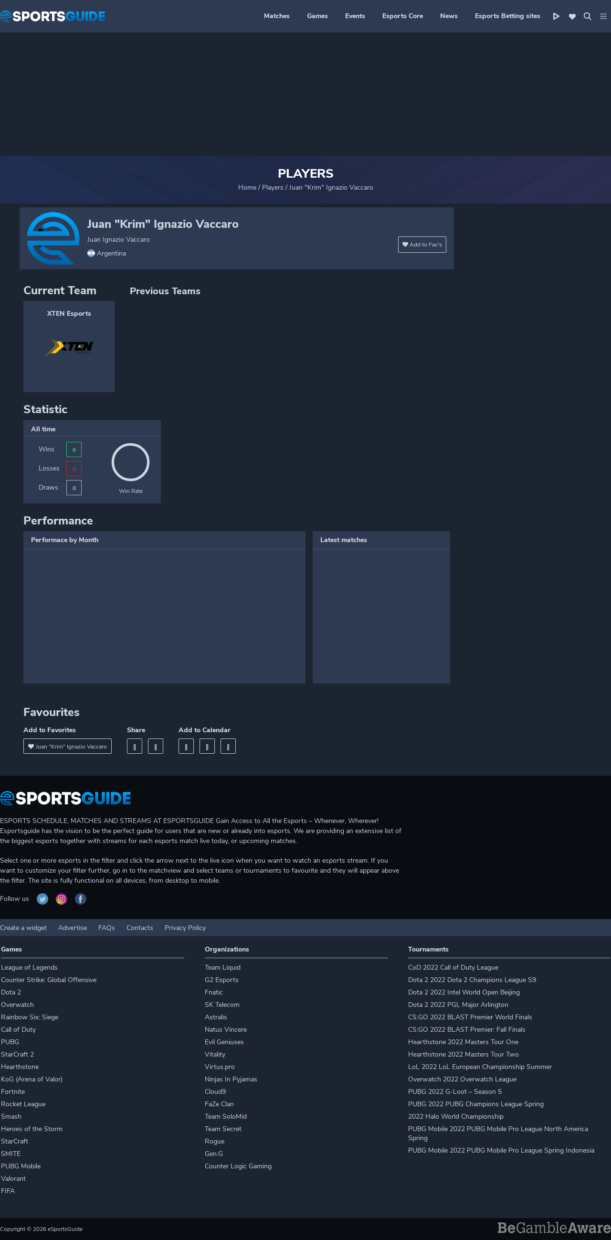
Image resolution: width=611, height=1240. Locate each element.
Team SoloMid (226, 1116)
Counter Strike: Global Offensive (48, 979)
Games (317, 16)
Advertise (72, 927)
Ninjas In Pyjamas (231, 1079)
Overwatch (17, 1004)
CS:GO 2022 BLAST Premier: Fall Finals (467, 1029)
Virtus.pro (220, 1066)
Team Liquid (223, 967)
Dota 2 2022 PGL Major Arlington (458, 1004)
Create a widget (23, 927)
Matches (277, 16)
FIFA (8, 1191)
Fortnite (13, 1091)
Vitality (215, 1054)
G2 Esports (222, 979)
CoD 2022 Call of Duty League (453, 967)
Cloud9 (215, 1091)
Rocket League (23, 1104)
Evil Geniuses (224, 1042)
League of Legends (29, 967)
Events (355, 16)
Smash (11, 1116)
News (449, 16)
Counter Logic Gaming (238, 1166)
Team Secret (223, 1128)
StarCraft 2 (17, 1054)
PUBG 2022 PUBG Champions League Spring (476, 1104)
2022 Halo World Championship (456, 1116)
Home (247, 187)
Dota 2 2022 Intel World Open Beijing (464, 992)
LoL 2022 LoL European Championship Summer (480, 1066)
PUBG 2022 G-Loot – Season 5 (455, 1091)
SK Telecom (222, 1004)
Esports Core (402, 16)
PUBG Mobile (21, 1166)
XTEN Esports (69, 313)
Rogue (214, 1141)
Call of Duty (18, 1029)
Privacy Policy (185, 927)
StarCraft (14, 1141)
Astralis (216, 1017)
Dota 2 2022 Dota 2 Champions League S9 (472, 979)
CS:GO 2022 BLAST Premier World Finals (470, 1017)
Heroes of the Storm (32, 1128)
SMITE (11, 1153)
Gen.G (214, 1153)
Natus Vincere (226, 1029)
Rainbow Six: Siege (29, 1017)
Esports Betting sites (507, 16)
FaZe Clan (219, 1104)
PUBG (10, 1042)
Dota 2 (11, 992)
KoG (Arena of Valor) (32, 1079)
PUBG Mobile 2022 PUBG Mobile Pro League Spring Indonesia (501, 1150)
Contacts (139, 927)
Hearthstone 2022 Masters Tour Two (463, 1054)
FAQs (106, 927)
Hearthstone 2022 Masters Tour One (463, 1042)
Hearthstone (20, 1066)
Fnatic (214, 992)
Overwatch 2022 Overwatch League (462, 1079)
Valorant (13, 1178)
